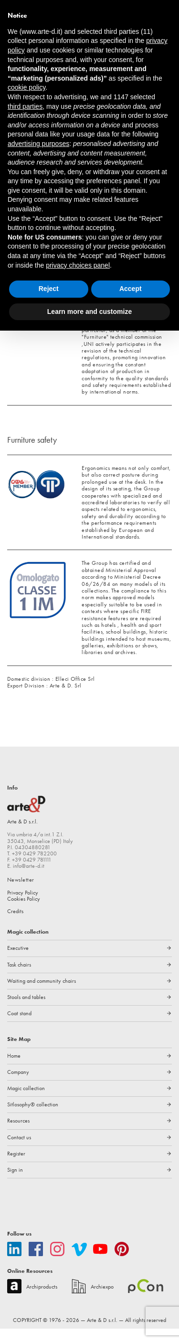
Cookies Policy (24, 912)
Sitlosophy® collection (33, 1118)
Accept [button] (130, 288)
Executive (18, 961)
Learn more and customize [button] (89, 311)
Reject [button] (49, 288)
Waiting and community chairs (42, 994)
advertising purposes (38, 143)
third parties (25, 106)
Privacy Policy (24, 906)
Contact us (19, 1150)
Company (18, 1085)
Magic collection (26, 1102)
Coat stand (19, 1027)
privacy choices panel (78, 265)
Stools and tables (26, 1011)
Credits (15, 925)
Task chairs (20, 978)
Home (14, 1069)
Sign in (15, 1183)
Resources (19, 1134)
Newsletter (20, 893)
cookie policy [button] (26, 87)
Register (16, 1167)
